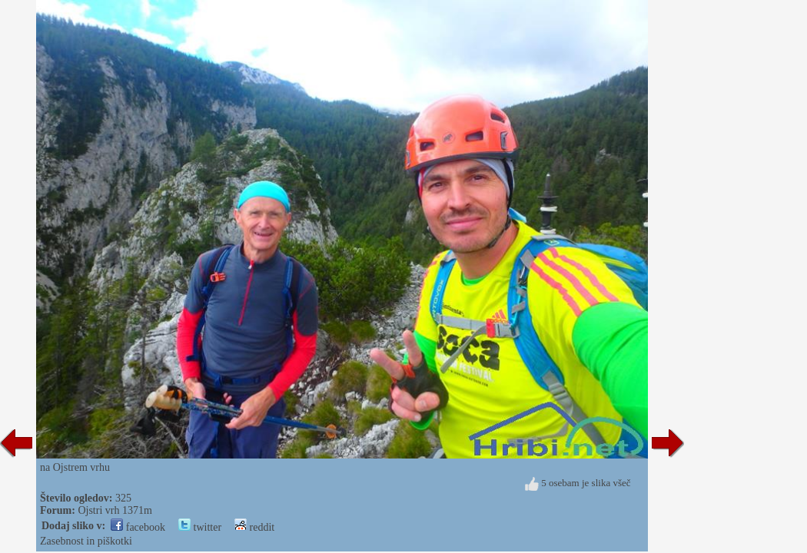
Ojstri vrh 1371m (114, 510)
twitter (199, 527)
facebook (138, 527)
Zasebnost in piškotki (86, 541)
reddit (254, 527)
